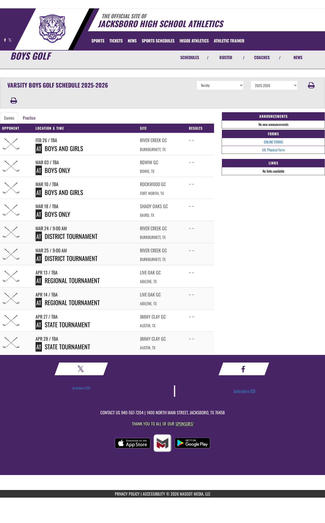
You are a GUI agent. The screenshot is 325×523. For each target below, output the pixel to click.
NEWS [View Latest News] (298, 57)
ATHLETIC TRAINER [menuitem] (229, 41)
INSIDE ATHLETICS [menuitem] (194, 41)
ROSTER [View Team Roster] (225, 57)
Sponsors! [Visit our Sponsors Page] (184, 423)
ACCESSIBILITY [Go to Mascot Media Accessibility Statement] (154, 494)
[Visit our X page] (10, 40)
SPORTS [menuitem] (97, 41)
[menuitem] (116, 40)
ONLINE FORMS (273, 141)
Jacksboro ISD (81, 387)
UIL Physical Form (273, 149)
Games (9, 118)
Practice (29, 118)
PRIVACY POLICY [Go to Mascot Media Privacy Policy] (127, 494)
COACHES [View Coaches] (262, 57)
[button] (311, 85)
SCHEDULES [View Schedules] (189, 57)
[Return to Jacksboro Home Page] (52, 28)
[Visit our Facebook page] (5, 40)
